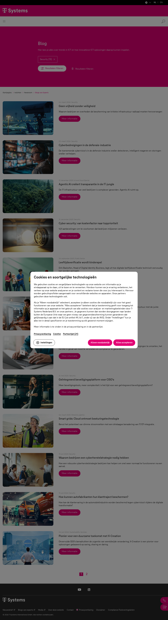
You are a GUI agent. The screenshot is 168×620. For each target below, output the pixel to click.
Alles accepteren (124, 342)
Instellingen (44, 342)
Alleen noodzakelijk (100, 342)
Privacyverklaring (42, 334)
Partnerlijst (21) (70, 334)
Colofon (57, 334)
